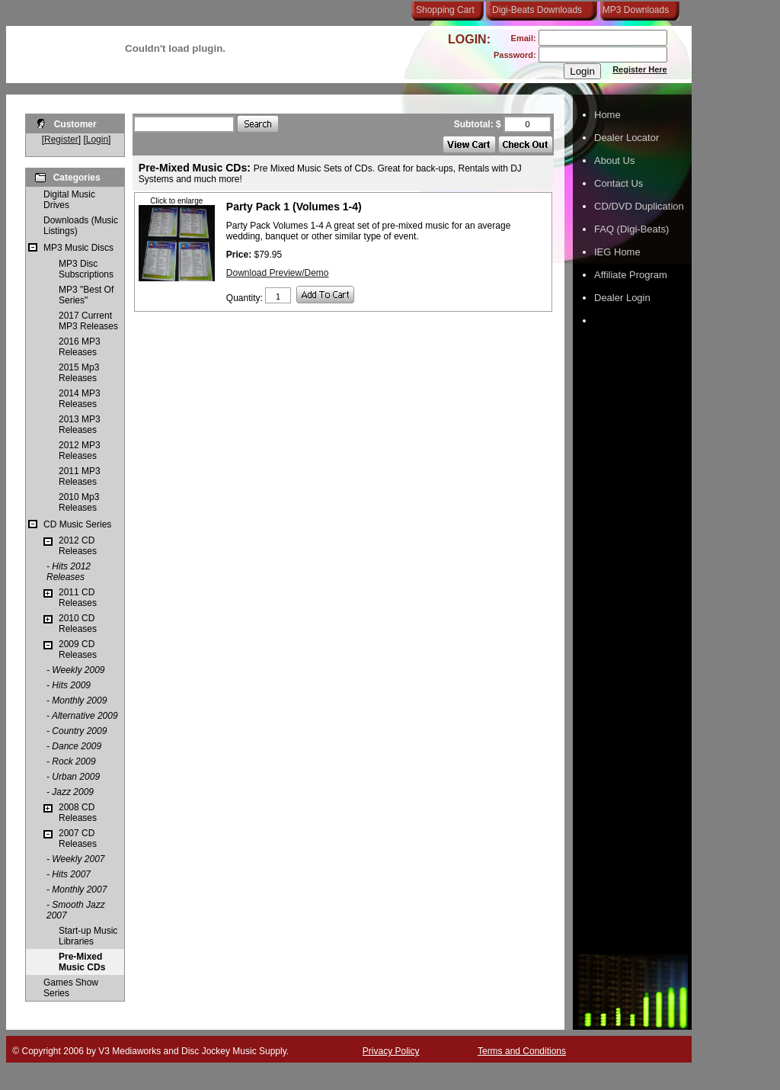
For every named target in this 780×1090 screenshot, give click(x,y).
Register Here (639, 69)
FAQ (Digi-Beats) (631, 229)
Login (97, 139)
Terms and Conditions (522, 1051)
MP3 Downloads (633, 10)
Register (61, 139)
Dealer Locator (626, 137)
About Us (614, 160)
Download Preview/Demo (277, 273)
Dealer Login (622, 297)
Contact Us (618, 183)
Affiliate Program (630, 275)
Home (607, 114)
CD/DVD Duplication (639, 206)
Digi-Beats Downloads (537, 10)
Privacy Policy (391, 1051)
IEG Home (617, 252)
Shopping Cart (445, 10)
